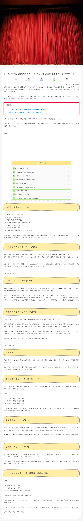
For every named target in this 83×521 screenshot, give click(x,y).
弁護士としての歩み (20, 183)
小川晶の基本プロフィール (22, 168)
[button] (67, 79)
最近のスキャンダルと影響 (22, 194)
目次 (40, 163)
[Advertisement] (41, 145)
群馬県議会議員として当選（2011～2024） (26, 187)
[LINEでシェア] (54, 79)
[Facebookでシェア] (29, 79)
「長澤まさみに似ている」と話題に (24, 172)
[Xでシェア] (16, 79)
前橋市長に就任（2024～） (22, 191)
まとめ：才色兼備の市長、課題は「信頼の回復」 (28, 198)
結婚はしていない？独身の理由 (23, 176)
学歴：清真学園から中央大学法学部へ (25, 179)
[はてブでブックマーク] (41, 79)
